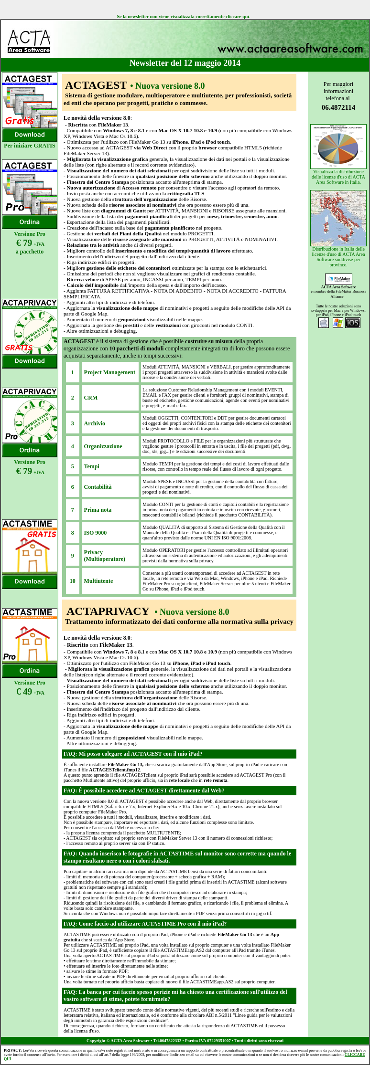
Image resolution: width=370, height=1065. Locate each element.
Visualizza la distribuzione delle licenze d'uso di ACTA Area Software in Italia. (338, 154)
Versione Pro (29, 234)
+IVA (38, 472)
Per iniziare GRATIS (29, 145)
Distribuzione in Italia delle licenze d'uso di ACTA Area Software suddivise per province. (338, 228)
